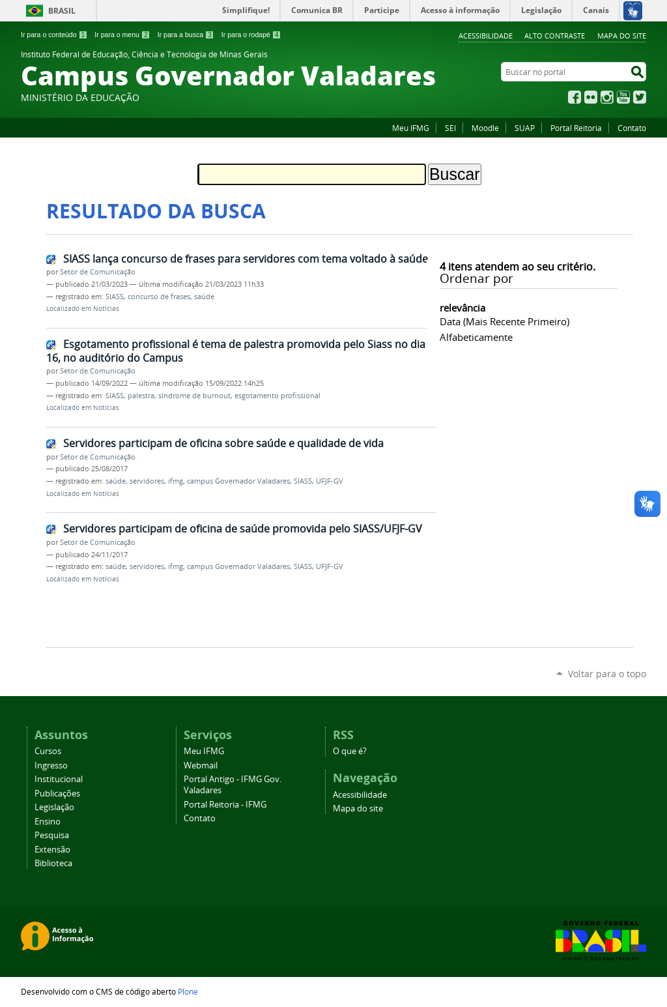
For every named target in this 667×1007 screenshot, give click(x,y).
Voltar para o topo (607, 673)
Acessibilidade (486, 35)
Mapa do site (621, 35)
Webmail (201, 765)
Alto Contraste (554, 35)
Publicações (57, 793)
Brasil (62, 10)
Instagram (607, 97)
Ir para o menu (122, 34)
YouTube (623, 97)
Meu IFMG (410, 128)
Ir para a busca (186, 34)
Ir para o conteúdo (54, 34)
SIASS (115, 296)
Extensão (52, 849)
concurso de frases (159, 296)
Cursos (48, 751)
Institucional (59, 779)
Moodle (485, 128)
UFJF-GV (329, 481)
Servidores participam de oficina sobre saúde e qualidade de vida (223, 443)
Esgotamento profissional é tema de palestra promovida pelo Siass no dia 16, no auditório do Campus (235, 351)
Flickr (590, 97)
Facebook (574, 97)
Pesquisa (52, 835)
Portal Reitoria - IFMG (225, 804)
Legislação (54, 807)
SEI (450, 128)
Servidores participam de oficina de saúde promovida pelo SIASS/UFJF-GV (242, 528)
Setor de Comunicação (97, 271)
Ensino (48, 821)
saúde (204, 296)
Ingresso (51, 765)
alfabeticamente (476, 336)
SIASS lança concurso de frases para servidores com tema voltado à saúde (245, 259)
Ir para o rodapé (251, 34)
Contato (631, 128)
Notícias (106, 308)
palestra (141, 395)
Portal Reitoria (576, 128)
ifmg (175, 481)
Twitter (639, 97)
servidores (147, 481)
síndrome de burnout (194, 395)
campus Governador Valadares (238, 481)
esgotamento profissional (277, 395)
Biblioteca (53, 863)
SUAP (525, 128)
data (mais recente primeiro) (504, 321)
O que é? (350, 751)
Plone (188, 991)
